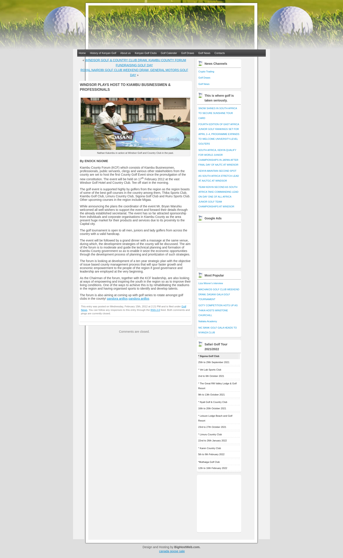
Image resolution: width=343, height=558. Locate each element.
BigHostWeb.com (187, 547)
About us (125, 53)
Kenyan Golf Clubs (146, 53)
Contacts (220, 53)
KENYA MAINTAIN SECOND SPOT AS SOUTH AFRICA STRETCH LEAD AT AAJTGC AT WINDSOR (218, 176)
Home (82, 53)
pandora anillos (117, 298)
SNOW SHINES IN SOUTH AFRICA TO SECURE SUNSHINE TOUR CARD (217, 113)
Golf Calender (169, 53)
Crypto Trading (206, 71)
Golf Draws (187, 53)
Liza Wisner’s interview (210, 283)
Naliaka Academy (207, 321)
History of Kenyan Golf (103, 53)
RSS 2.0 (155, 309)
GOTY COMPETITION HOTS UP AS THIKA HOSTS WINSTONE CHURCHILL (218, 310)
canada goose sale (172, 551)
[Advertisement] (219, 244)
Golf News (204, 53)
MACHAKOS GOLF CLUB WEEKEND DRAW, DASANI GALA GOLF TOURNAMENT (218, 294)
